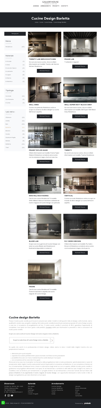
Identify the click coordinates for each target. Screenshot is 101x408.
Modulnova (15, 47)
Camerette (78, 395)
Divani (77, 390)
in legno (15, 75)
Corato (15, 134)
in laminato (15, 71)
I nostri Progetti (33, 394)
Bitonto (15, 131)
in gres (15, 65)
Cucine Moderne (57, 388)
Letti (76, 392)
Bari (15, 124)
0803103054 (11, 390)
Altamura (15, 117)
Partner (30, 392)
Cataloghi (31, 390)
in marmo (15, 78)
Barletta (15, 127)
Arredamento (46, 6)
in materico (15, 81)
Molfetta (15, 144)
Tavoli (53, 392)
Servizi (30, 388)
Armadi (77, 394)
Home (36, 22)
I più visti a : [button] (10, 112)
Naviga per (15, 33)
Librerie (77, 386)
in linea (15, 103)
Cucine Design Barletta (60, 22)
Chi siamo (31, 386)
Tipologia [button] (10, 90)
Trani (15, 147)
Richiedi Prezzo (45, 70)
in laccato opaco (15, 68)
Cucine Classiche (57, 390)
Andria (15, 121)
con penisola (15, 99)
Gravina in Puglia (15, 137)
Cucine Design (48, 22)
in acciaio (15, 61)
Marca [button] (8, 41)
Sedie (53, 394)
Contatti (64, 6)
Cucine (41, 22)
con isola (15, 96)
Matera (15, 141)
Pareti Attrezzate (80, 388)
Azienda (36, 6)
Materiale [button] (9, 56)
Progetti (55, 6)
